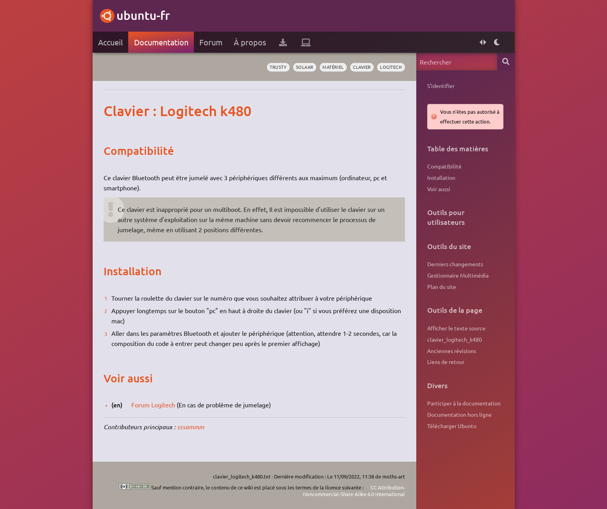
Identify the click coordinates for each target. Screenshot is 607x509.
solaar (304, 67)
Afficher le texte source (456, 328)
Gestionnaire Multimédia (458, 275)
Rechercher (506, 61)
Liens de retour (445, 361)
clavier (362, 67)
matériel (333, 67)
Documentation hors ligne (459, 414)
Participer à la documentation (464, 403)
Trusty (278, 67)
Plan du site (441, 286)
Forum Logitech (153, 405)
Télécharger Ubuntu (451, 425)
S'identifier (441, 85)
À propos (250, 42)
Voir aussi (438, 188)
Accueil (110, 42)
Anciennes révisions (451, 350)
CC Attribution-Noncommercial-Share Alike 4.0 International (354, 491)
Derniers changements (455, 263)
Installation (441, 177)
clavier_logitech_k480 (454, 339)
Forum (210, 42)
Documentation (161, 42)
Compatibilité (444, 166)
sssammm (190, 427)
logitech (391, 67)
